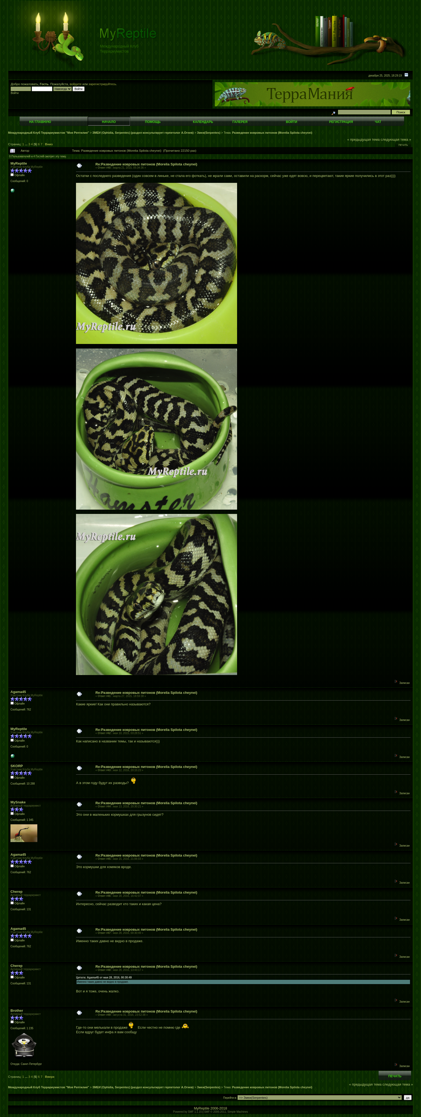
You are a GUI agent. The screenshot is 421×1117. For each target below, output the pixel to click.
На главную (40, 122)
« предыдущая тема (363, 139)
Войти (291, 122)
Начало (109, 122)
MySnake (18, 802)
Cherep (16, 892)
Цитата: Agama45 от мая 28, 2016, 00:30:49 (104, 977)
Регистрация (341, 122)
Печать (403, 145)
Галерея (240, 122)
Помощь (153, 122)
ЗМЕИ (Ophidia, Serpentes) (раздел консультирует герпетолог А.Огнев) (143, 132)
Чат (378, 122)
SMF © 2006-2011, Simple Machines (226, 1111)
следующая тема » (396, 139)
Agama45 (18, 692)
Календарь (203, 122)
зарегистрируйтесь (102, 84)
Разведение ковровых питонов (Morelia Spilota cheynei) (272, 132)
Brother (16, 1011)
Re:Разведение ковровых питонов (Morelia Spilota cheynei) (146, 164)
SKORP (16, 766)
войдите (76, 84)
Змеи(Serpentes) (208, 132)
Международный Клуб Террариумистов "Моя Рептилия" (48, 132)
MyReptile (18, 163)
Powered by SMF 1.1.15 (187, 1111)
